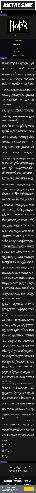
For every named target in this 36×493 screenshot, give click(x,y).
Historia (2, 58)
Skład (2, 461)
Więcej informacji (18, 490)
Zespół (2, 15)
